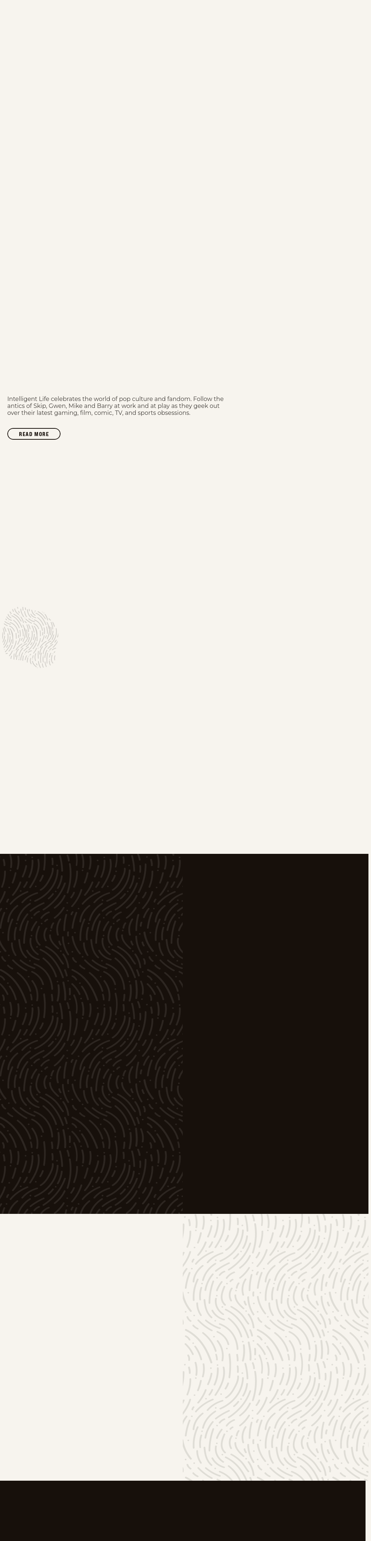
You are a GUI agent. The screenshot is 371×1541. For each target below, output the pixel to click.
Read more (40, 435)
